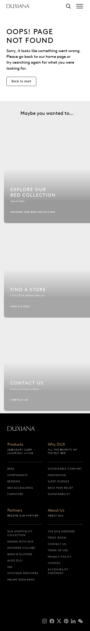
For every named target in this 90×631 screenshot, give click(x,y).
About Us (56, 510)
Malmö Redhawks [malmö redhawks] (21, 579)
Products (15, 444)
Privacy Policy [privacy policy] (59, 556)
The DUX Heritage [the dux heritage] (61, 531)
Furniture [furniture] (15, 494)
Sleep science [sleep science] (58, 481)
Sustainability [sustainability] (59, 494)
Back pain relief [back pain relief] (60, 487)
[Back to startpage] (17, 6)
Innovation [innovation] (57, 475)
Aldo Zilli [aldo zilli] (15, 560)
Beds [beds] (10, 468)
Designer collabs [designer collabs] (21, 547)
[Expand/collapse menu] (80, 6)
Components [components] (17, 475)
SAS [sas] (9, 567)
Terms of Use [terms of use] (58, 550)
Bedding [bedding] (13, 481)
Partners (14, 510)
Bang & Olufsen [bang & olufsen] (19, 554)
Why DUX (56, 444)
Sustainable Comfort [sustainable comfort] (65, 468)
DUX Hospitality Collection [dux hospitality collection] (20, 533)
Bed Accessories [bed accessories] (20, 487)
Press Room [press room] (57, 537)
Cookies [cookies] (54, 563)
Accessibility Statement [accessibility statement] (58, 571)
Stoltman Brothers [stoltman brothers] (23, 573)
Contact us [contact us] (57, 544)
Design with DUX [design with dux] (20, 541)
